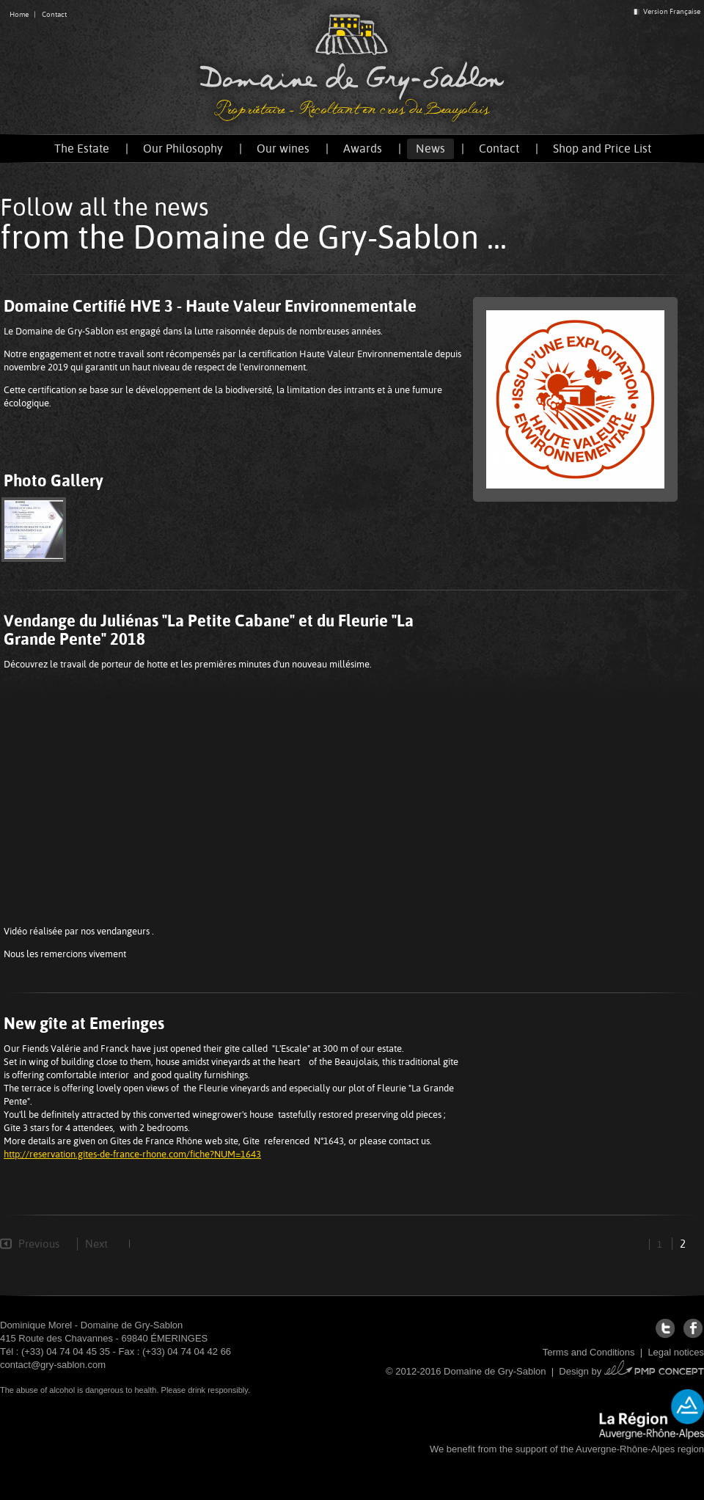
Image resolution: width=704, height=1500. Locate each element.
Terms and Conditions (589, 1352)
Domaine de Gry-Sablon (352, 67)
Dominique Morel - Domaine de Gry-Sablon (91, 1325)
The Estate (81, 149)
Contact (54, 14)
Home (19, 14)
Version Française (665, 11)
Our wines (283, 149)
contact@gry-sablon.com (53, 1364)
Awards (362, 149)
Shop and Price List (602, 149)
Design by (631, 1371)
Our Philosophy (183, 149)
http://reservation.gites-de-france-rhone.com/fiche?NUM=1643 (132, 1154)
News (430, 149)
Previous (38, 1243)
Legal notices (676, 1352)
